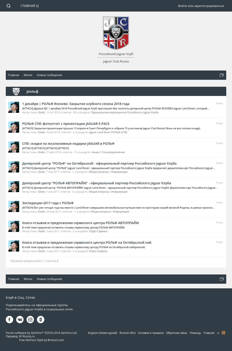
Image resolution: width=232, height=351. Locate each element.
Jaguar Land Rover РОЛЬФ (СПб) (108, 132)
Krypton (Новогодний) (102, 333)
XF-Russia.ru (27, 336)
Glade (41, 112)
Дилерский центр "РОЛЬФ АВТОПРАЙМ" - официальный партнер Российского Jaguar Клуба (96, 183)
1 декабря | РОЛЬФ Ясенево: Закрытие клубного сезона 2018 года (76, 104)
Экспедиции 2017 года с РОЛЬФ (48, 203)
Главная (28, 5)
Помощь (195, 333)
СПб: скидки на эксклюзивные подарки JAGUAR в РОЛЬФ (68, 143)
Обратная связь (176, 333)
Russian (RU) (128, 333)
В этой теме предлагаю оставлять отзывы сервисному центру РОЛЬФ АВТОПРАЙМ (73, 227)
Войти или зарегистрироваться (201, 6)
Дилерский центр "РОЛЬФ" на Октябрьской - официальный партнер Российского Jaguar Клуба (99, 163)
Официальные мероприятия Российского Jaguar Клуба (125, 112)
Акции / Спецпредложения (108, 152)
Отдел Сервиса (98, 231)
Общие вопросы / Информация (108, 171)
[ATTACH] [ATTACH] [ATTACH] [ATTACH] (45, 148)
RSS (223, 332)
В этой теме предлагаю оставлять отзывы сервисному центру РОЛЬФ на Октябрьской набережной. (83, 247)
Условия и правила (151, 333)
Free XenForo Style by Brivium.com (41, 340)
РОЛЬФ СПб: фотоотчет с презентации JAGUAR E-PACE (65, 123)
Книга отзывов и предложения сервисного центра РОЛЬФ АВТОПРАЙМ (80, 223)
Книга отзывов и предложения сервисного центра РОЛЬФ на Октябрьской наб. (87, 242)
